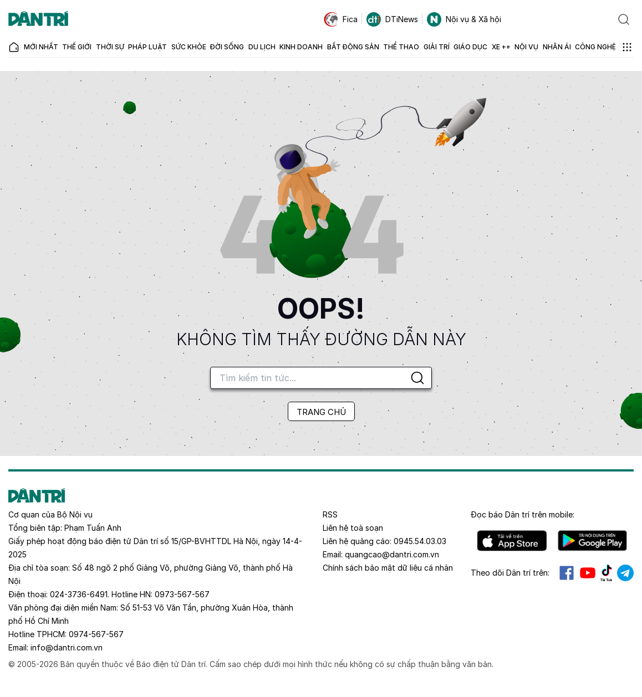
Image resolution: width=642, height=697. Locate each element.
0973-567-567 (182, 594)
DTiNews (392, 19)
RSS (330, 514)
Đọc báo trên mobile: (522, 514)
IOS (512, 540)
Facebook (566, 573)
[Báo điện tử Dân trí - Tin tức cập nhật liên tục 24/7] (38, 19)
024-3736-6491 (79, 594)
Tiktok (606, 573)
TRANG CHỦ (321, 412)
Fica (341, 19)
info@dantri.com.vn (66, 647)
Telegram (625, 573)
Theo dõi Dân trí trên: (510, 572)
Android (592, 540)
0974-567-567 (96, 634)
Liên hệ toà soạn (353, 527)
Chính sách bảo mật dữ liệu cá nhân (388, 567)
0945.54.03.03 (420, 541)
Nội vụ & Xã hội (464, 19)
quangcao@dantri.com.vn (392, 554)
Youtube (587, 573)
